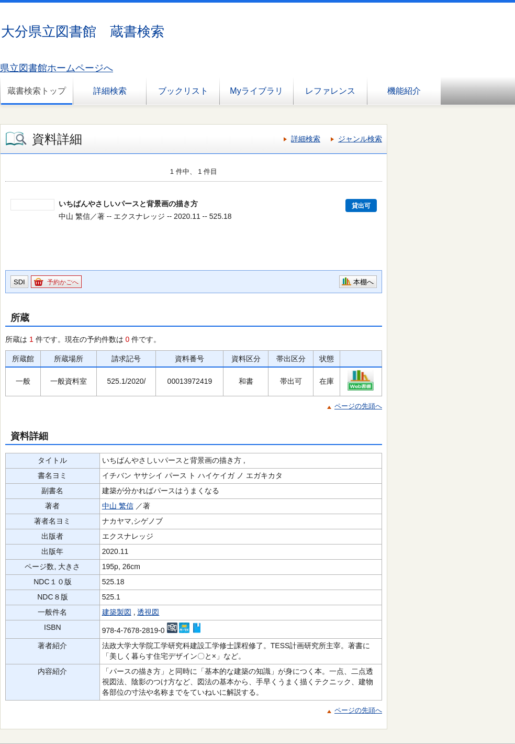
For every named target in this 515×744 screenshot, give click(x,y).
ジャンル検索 (360, 139)
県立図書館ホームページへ (56, 68)
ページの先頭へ (358, 406)
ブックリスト (183, 90)
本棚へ (363, 282)
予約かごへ (63, 282)
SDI (19, 282)
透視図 (148, 612)
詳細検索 (110, 90)
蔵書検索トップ (36, 90)
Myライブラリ (256, 90)
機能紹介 (404, 90)
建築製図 (116, 612)
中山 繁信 (117, 506)
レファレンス (330, 90)
